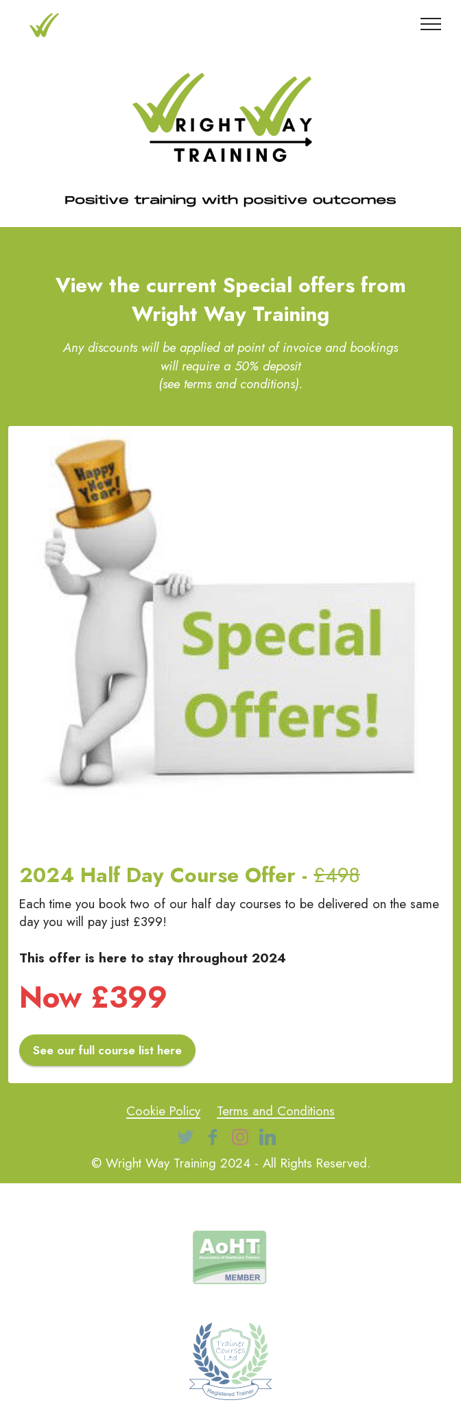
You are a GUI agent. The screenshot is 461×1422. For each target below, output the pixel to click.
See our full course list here (107, 1050)
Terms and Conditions (276, 1111)
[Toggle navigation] (431, 24)
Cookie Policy (163, 1111)
